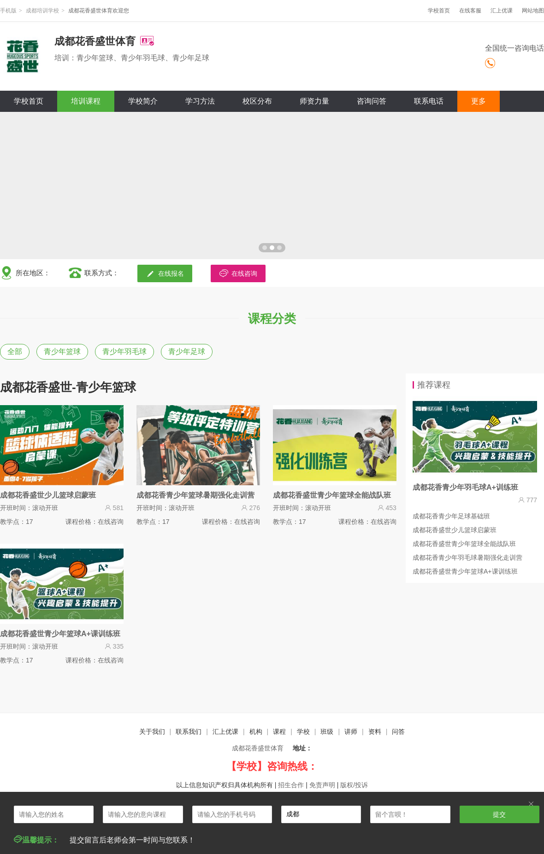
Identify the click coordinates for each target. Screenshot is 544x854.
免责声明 (322, 785)
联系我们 (188, 731)
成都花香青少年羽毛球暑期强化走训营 (467, 557)
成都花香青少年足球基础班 (451, 516)
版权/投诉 (354, 785)
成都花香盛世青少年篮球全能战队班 (464, 543)
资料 (374, 731)
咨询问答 (371, 101)
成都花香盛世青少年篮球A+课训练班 (465, 571)
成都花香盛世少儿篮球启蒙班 (455, 530)
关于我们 (152, 731)
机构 (255, 731)
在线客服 (470, 10)
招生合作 (291, 785)
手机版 (8, 10)
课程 (279, 731)
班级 (326, 731)
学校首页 (439, 10)
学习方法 (200, 101)
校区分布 (257, 101)
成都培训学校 (42, 10)
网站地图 (533, 10)
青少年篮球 (62, 351)
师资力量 (314, 101)
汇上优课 (502, 10)
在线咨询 (238, 273)
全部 (14, 351)
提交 (499, 814)
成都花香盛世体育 (258, 748)
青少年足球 (186, 351)
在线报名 (165, 273)
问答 (398, 731)
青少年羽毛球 (124, 351)
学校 (303, 731)
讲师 (350, 731)
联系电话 (428, 101)
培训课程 (86, 101)
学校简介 (143, 101)
